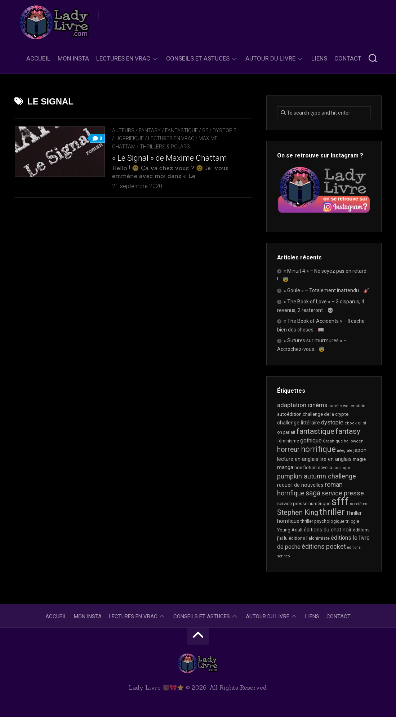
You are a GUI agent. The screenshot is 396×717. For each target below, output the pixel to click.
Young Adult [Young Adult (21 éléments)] (290, 530)
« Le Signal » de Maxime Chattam (169, 157)
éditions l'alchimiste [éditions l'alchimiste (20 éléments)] (309, 538)
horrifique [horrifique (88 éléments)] (318, 449)
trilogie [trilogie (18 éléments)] (352, 521)
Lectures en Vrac (123, 58)
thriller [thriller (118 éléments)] (332, 512)
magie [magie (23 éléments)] (359, 459)
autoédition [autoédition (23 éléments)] (289, 414)
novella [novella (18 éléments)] (325, 467)
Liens (319, 58)
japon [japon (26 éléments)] (359, 450)
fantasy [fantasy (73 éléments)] (347, 431)
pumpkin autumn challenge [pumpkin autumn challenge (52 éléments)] (316, 476)
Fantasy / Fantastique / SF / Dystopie (187, 130)
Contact (347, 58)
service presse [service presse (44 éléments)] (342, 493)
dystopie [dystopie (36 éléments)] (332, 422)
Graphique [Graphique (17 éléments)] (333, 441)
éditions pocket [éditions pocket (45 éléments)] (324, 546)
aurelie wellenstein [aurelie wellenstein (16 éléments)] (347, 406)
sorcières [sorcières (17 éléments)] (358, 503)
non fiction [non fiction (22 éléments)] (305, 467)
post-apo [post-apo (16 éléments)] (341, 468)
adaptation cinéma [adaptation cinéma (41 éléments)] (302, 405)
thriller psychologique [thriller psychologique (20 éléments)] (322, 521)
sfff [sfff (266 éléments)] (340, 501)
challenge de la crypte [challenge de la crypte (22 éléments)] (325, 414)
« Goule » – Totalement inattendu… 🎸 (326, 290)
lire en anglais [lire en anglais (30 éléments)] (336, 459)
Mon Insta (73, 58)
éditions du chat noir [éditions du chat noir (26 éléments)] (328, 530)
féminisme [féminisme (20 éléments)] (288, 441)
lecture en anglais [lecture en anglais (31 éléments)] (298, 459)
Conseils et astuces (198, 58)
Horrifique (129, 138)
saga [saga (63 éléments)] (313, 493)
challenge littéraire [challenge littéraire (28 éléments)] (298, 422)
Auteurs (123, 130)
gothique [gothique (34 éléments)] (311, 440)
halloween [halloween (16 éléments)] (354, 441)
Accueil (38, 58)
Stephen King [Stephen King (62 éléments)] (297, 512)
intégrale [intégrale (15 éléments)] (344, 450)
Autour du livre (270, 58)
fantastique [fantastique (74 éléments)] (315, 431)
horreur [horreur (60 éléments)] (288, 449)
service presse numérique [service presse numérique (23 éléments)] (303, 503)
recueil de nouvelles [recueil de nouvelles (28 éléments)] (300, 485)
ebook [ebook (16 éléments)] (350, 423)
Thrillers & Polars (165, 147)
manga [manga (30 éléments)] (285, 467)
